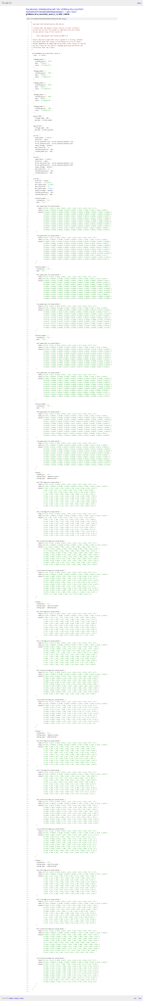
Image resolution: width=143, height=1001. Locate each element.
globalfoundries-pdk (47, 9)
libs (58, 9)
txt (135, 998)
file (64, 19)
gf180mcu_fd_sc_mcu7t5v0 (72, 9)
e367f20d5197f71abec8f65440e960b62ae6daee (44, 12)
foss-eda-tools (31, 9)
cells (68, 12)
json (139, 998)
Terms (21, 998)
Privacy (16, 998)
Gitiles (11, 998)
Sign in (139, 3)
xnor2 (73, 12)
